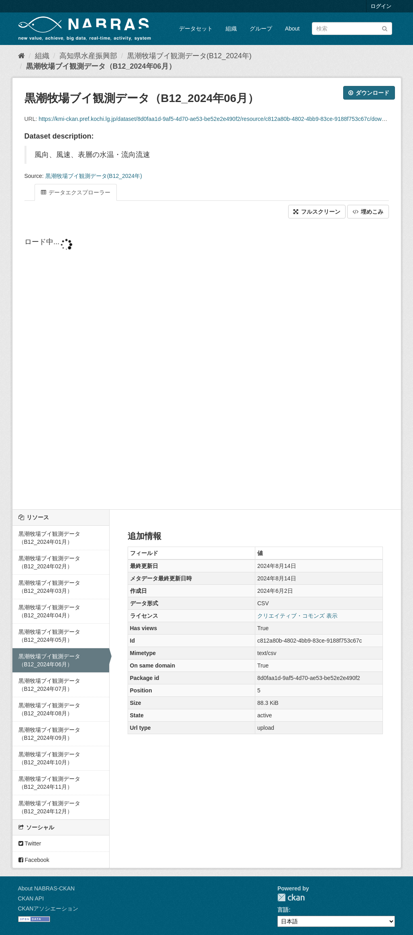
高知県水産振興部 (88, 56)
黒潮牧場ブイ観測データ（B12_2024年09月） (49, 734)
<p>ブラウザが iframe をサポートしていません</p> (206, 364)
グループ (261, 28)
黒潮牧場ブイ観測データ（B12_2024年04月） (49, 611)
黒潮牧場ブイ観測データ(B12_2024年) (189, 56)
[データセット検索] (352, 28)
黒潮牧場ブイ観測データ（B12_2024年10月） (49, 758)
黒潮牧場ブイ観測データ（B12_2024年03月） (49, 587)
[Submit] (384, 27)
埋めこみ (368, 211)
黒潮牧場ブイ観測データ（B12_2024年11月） (49, 783)
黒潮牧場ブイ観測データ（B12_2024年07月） (49, 685)
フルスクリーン (316, 211)
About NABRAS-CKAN (46, 888)
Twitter (29, 843)
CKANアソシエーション (48, 908)
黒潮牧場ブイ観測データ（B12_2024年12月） (49, 807)
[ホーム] (21, 56)
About (292, 28)
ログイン (380, 6)
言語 (283, 909)
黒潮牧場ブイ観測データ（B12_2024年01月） (49, 538)
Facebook (33, 860)
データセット (196, 28)
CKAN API (31, 898)
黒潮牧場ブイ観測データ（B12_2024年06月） (101, 66)
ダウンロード (369, 93)
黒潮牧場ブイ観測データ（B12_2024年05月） (49, 636)
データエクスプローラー (76, 192)
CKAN (291, 897)
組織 (231, 28)
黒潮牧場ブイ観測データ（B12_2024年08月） (49, 709)
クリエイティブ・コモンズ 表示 (297, 615)
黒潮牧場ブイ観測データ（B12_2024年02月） (49, 562)
